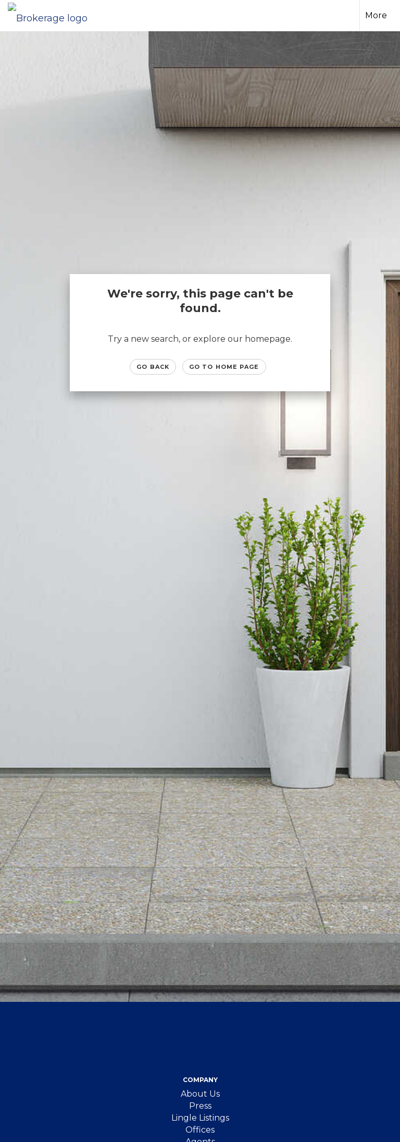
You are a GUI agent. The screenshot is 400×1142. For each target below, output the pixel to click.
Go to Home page (224, 366)
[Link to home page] (53, 15)
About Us (200, 1094)
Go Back (152, 366)
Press (200, 1106)
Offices (200, 1130)
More (376, 15)
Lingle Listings (200, 1118)
